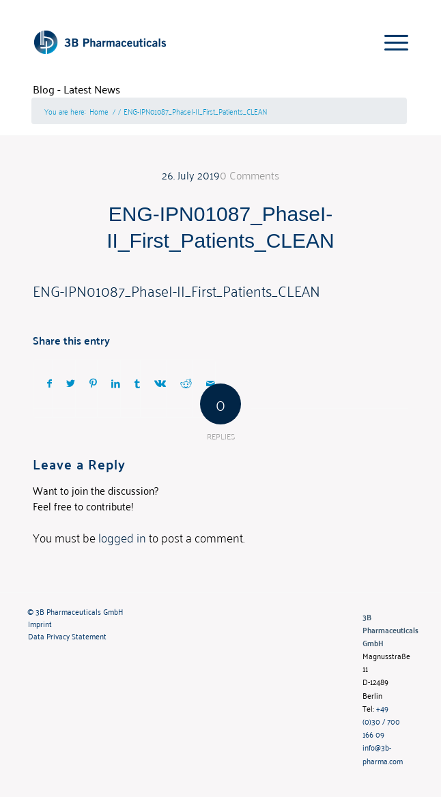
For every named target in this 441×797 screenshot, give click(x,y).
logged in (122, 537)
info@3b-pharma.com (382, 753)
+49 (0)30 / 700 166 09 (381, 721)
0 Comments (249, 174)
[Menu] (389, 41)
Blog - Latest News (76, 88)
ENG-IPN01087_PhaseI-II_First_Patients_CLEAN (176, 289)
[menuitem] (184, 611)
